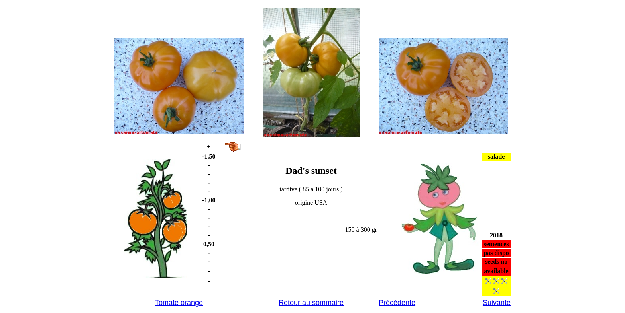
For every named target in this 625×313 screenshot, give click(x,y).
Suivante (497, 303)
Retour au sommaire (311, 303)
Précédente (397, 303)
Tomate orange (179, 303)
